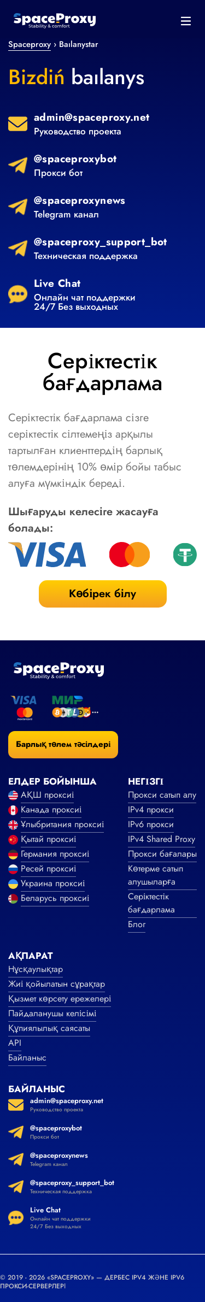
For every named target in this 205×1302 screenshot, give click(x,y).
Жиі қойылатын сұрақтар (56, 983)
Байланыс (27, 1057)
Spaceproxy (29, 44)
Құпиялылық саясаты (49, 1028)
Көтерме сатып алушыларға (155, 875)
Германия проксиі (55, 853)
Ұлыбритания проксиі (62, 824)
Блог (136, 924)
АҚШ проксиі (47, 794)
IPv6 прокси (151, 824)
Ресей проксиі (48, 868)
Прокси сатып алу (162, 794)
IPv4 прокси (151, 809)
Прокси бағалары (162, 853)
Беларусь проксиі (55, 898)
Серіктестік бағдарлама (151, 903)
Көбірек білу (102, 594)
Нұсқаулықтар (35, 969)
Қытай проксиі (48, 839)
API (14, 1042)
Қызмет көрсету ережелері (59, 998)
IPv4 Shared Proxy (161, 839)
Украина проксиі (53, 883)
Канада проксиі (51, 809)
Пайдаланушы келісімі (52, 1013)
